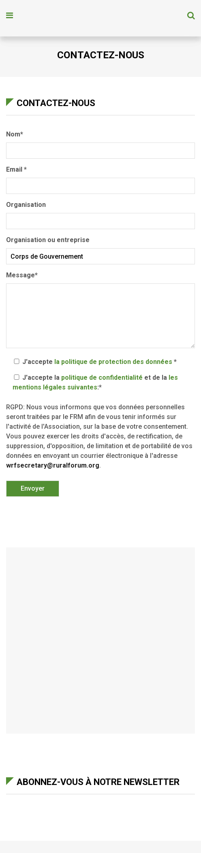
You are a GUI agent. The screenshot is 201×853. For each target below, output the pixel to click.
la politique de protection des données (113, 362)
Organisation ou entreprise (100, 248)
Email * (100, 178)
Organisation (100, 213)
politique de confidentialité (102, 377)
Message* (100, 310)
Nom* (100, 142)
